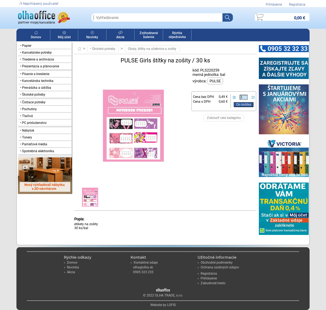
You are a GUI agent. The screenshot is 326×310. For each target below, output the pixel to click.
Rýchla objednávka (177, 35)
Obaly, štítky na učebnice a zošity (152, 49)
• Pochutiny (28, 109)
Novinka (71, 267)
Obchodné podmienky (215, 262)
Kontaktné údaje (144, 262)
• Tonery (26, 137)
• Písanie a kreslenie (35, 74)
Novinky (92, 35)
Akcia (69, 272)
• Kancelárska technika (37, 81)
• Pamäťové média (34, 144)
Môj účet (64, 35)
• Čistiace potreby (33, 102)
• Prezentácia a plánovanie (40, 66)
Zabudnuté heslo (211, 283)
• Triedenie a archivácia (37, 59)
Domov (36, 35)
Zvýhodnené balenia (149, 35)
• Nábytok (27, 130)
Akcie (120, 35)
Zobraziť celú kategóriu (224, 118)
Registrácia (297, 4)
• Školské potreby (33, 94)
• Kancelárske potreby (36, 52)
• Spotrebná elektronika (37, 151)
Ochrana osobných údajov (218, 267)
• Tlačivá (27, 116)
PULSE (215, 81)
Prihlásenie (274, 4)
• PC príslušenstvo (33, 123)
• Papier (26, 46)
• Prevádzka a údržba (36, 88)
